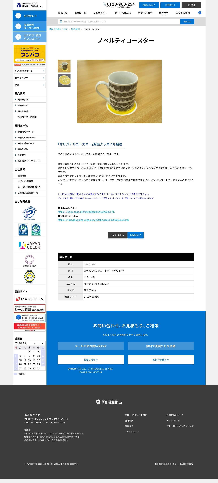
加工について (21, 77)
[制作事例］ (75, 29)
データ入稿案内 (123, 12)
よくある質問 (183, 12)
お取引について (132, 431)
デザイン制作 (145, 12)
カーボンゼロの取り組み (29, 187)
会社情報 (191, 5)
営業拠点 (129, 426)
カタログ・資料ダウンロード (32, 36)
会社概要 (22, 175)
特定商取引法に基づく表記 (165, 464)
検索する (187, 21)
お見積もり (170, 5)
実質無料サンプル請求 (32, 26)
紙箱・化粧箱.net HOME (58, 29)
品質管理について (175, 415)
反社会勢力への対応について (180, 426)
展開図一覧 (80, 12)
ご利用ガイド (100, 12)
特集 (17, 85)
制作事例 (164, 12)
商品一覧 (63, 12)
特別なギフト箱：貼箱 (27, 116)
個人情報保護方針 (186, 464)
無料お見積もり (161, 359)
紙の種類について (24, 70)
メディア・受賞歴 (25, 181)
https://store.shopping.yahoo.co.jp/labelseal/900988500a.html (93, 219)
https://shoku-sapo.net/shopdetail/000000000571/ (86, 211)
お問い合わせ (149, 5)
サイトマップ (173, 420)
